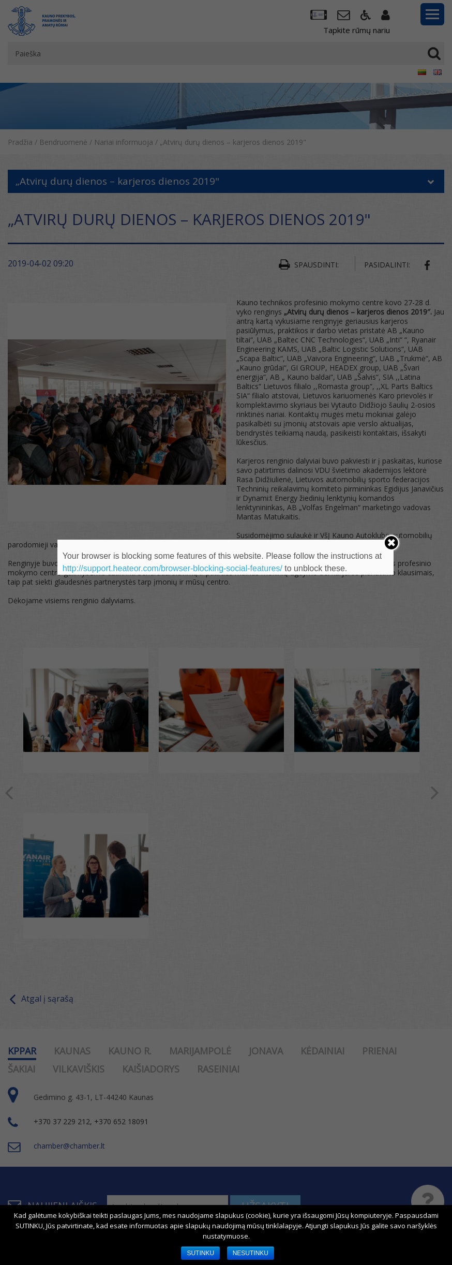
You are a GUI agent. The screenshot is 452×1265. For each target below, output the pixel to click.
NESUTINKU (250, 1253)
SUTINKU (200, 1253)
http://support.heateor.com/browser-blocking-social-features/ (172, 568)
